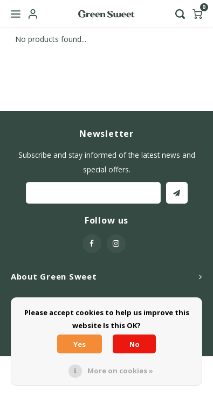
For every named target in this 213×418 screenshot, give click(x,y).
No (134, 344)
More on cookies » (120, 370)
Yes (79, 344)
